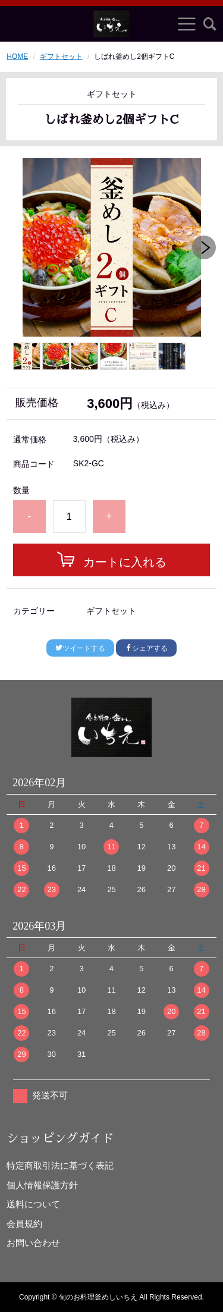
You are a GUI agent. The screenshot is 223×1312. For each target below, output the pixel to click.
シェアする (146, 648)
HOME (17, 56)
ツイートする (80, 648)
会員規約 (24, 1224)
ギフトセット (61, 56)
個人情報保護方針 (42, 1185)
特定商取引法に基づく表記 (60, 1165)
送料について (33, 1204)
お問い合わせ (33, 1243)
